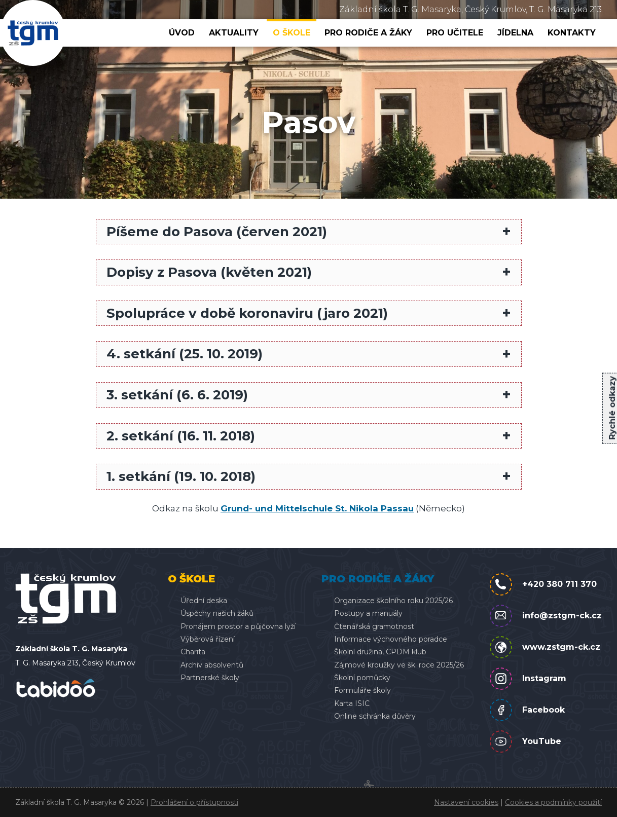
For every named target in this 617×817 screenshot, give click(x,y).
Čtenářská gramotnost (374, 626)
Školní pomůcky (362, 677)
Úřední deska (203, 600)
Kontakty (572, 33)
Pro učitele (454, 33)
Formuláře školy (362, 690)
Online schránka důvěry (375, 716)
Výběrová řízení (207, 639)
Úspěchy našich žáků (216, 613)
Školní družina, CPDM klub (380, 651)
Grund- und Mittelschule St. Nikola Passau (317, 508)
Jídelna (515, 33)
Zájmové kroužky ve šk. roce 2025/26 (399, 665)
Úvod (182, 33)
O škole (291, 33)
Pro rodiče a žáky (368, 33)
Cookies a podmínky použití (553, 802)
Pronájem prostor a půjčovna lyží (238, 626)
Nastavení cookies (466, 802)
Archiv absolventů (211, 665)
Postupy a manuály (368, 613)
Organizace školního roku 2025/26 (393, 600)
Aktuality (234, 33)
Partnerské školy (209, 677)
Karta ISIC (352, 703)
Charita (192, 651)
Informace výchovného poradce (390, 639)
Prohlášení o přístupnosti (194, 802)
